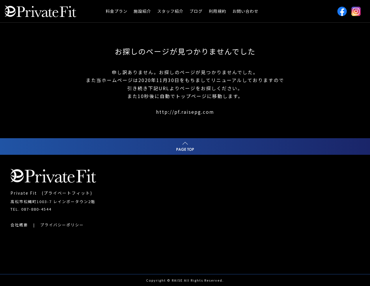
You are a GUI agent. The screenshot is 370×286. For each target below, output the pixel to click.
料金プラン (117, 11)
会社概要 (19, 225)
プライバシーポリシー (62, 225)
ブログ (196, 11)
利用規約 (217, 11)
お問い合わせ (245, 11)
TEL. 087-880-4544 (31, 209)
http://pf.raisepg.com (185, 111)
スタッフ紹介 (170, 11)
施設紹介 (142, 11)
